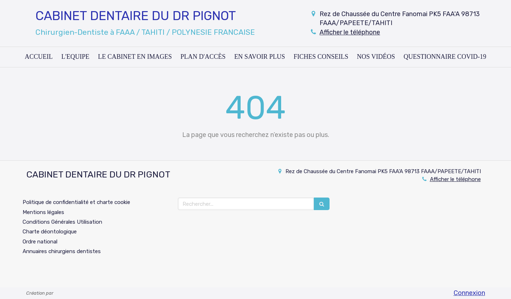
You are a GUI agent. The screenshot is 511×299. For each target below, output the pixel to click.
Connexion (469, 293)
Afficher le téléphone (350, 32)
